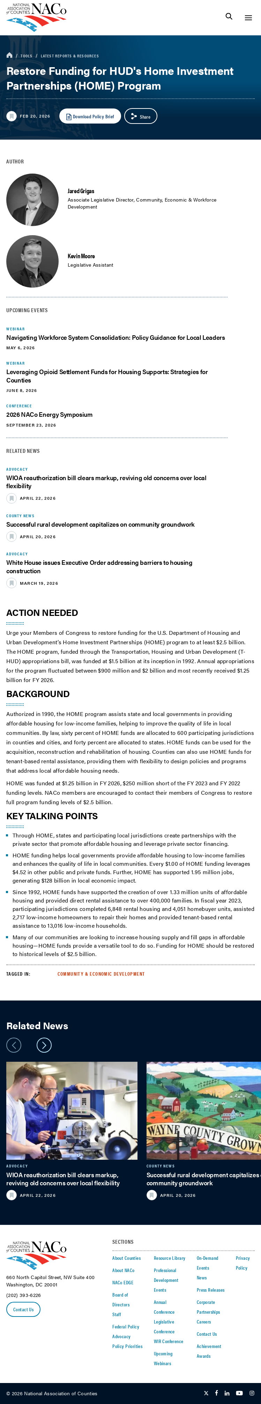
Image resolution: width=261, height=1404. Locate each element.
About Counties (126, 1257)
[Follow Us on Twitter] (206, 1393)
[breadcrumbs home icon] (9, 55)
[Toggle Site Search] (229, 17)
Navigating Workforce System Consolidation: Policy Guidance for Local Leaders (115, 337)
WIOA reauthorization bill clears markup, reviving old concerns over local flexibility (106, 481)
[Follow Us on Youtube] (239, 1393)
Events (160, 1289)
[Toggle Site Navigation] (248, 17)
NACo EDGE (122, 1282)
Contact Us (23, 1309)
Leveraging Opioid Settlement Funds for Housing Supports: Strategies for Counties (107, 375)
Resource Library (170, 1257)
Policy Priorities (127, 1345)
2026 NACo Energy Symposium (49, 414)
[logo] (36, 30)
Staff (116, 1314)
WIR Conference (169, 1341)
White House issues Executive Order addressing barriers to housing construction (99, 566)
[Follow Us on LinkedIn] (227, 1393)
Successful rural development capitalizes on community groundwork (100, 524)
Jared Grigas (81, 190)
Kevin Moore (81, 255)
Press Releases (211, 1289)
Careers (204, 1321)
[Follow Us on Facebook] (216, 1393)
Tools (26, 55)
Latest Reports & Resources (70, 55)
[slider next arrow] (44, 1045)
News (202, 1277)
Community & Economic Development (101, 973)
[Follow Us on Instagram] (252, 1393)
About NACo (123, 1269)
